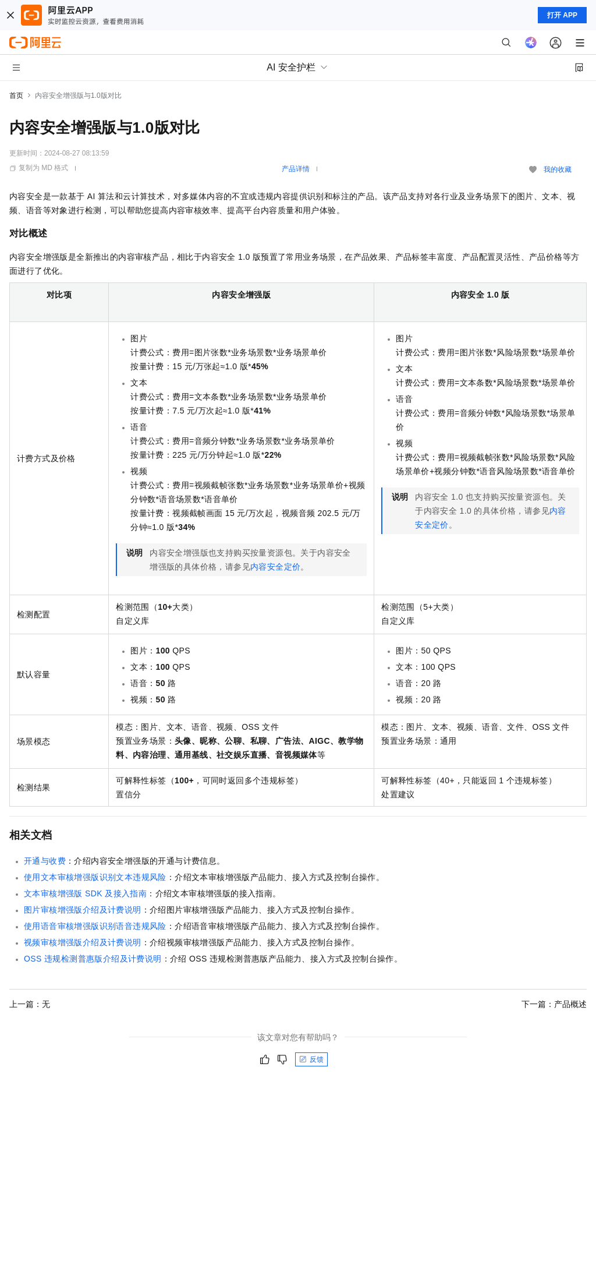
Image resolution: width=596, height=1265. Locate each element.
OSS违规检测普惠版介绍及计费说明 (93, 958)
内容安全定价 (275, 566)
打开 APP (562, 15)
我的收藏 (558, 169)
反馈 (311, 1059)
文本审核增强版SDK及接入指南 (85, 893)
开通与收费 (45, 860)
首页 (16, 95)
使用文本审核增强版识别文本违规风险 (95, 877)
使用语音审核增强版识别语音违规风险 (95, 926)
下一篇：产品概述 (554, 1004)
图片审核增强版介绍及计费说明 (82, 909)
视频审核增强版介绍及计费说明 (82, 942)
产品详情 (296, 169)
